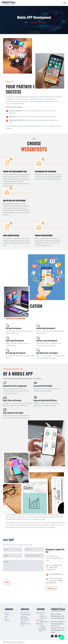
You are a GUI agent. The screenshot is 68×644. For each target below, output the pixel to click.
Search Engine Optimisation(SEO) (25, 617)
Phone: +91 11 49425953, (42, 613)
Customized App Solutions (45, 171)
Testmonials (7, 620)
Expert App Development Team (15, 171)
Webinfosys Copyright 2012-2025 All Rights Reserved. (14, 642)
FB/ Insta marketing (25, 620)
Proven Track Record (44, 235)
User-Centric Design (11, 235)
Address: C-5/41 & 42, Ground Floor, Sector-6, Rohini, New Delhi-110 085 (42, 627)
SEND (7, 583)
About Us (7, 612)
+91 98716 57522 (50, 570)
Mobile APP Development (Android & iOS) (25, 623)
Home (26, 22)
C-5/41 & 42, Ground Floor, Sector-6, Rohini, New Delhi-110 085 (54, 581)
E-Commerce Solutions (25, 612)
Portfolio (7, 614)
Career (6, 616)
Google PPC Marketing (26, 614)
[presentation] (16, 575)
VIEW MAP (51, 588)
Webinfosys (14, 515)
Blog (6, 618)
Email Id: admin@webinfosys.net (43, 621)
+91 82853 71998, (43, 616)
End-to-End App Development (14, 200)
